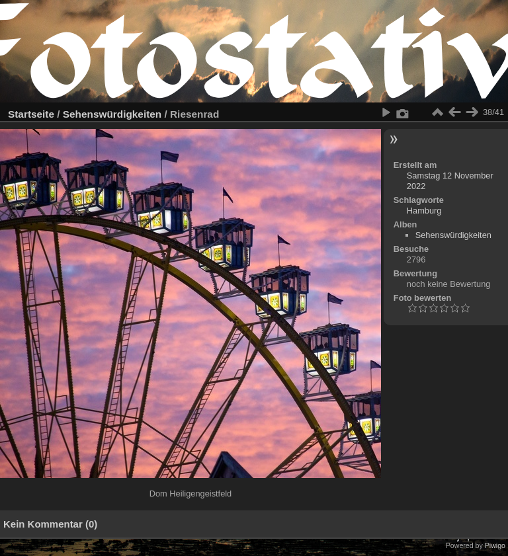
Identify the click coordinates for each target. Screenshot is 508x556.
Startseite (31, 114)
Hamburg (424, 211)
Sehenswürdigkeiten (112, 114)
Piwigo (495, 545)
